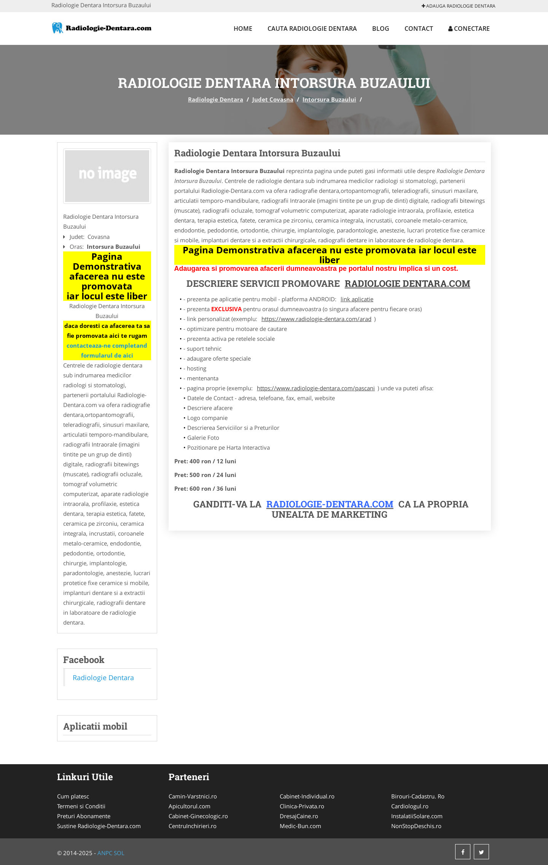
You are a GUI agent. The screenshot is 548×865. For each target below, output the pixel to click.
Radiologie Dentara (215, 99)
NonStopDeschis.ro (416, 826)
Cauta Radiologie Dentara (312, 28)
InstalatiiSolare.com (417, 816)
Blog (380, 28)
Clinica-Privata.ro (302, 806)
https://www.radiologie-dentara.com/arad (316, 319)
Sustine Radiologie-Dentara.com (99, 826)
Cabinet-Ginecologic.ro (198, 816)
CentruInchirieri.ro (193, 826)
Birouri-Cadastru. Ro (417, 796)
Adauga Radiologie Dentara (458, 6)
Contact (419, 28)
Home (243, 28)
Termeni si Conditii (81, 806)
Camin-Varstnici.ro (193, 796)
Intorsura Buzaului (329, 99)
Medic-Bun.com (300, 826)
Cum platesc (73, 796)
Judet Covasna (272, 99)
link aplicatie (357, 299)
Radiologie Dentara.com (407, 283)
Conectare (469, 28)
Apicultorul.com (189, 806)
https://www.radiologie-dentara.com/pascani (316, 388)
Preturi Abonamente (83, 816)
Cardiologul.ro (410, 806)
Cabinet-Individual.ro (307, 796)
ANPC (104, 853)
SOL (119, 853)
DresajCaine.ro (299, 816)
